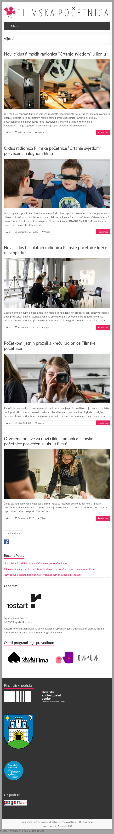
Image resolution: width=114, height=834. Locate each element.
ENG (70, 826)
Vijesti (41, 132)
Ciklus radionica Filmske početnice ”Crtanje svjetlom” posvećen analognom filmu (52, 151)
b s (10, 132)
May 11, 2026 (25, 132)
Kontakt (52, 826)
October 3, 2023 (26, 518)
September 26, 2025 (28, 231)
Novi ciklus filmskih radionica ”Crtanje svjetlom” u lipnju (55, 54)
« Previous (14, 532)
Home (44, 826)
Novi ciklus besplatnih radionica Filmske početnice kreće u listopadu (42, 574)
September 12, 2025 (28, 327)
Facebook (62, 826)
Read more (103, 132)
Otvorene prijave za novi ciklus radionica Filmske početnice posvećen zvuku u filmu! (48, 441)
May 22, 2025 (25, 422)
